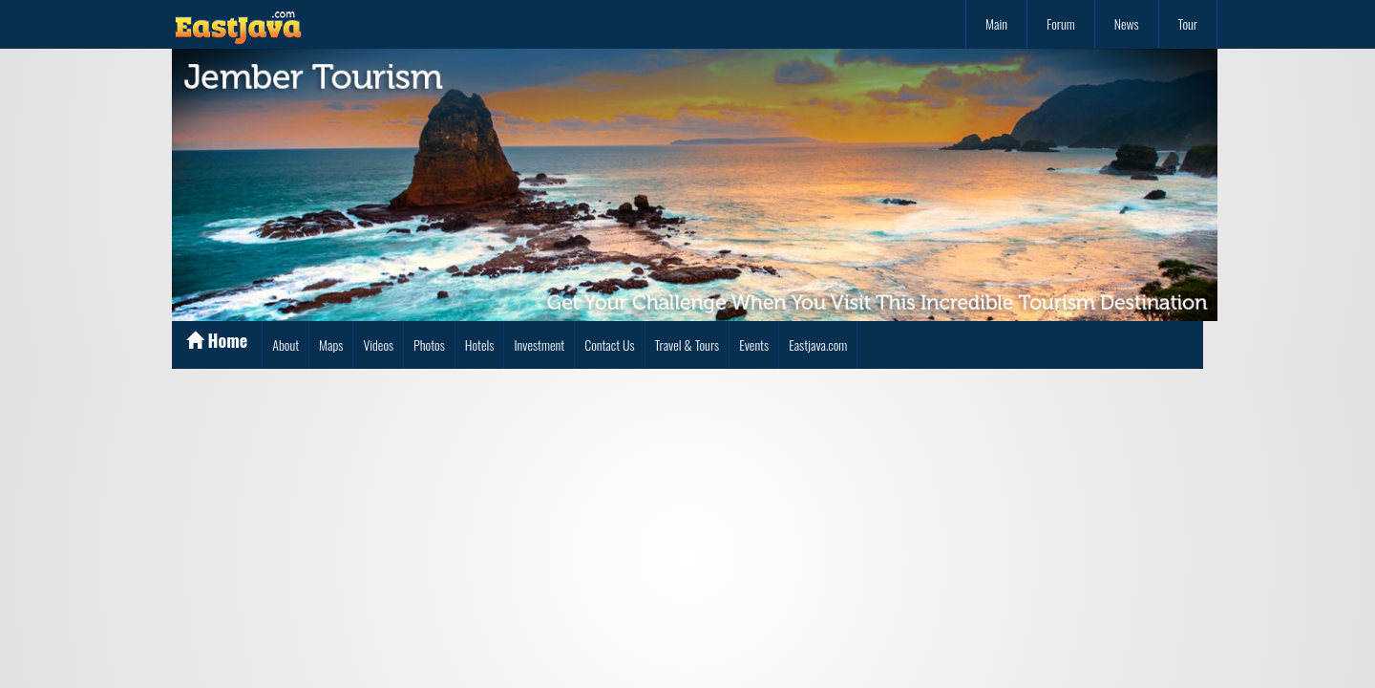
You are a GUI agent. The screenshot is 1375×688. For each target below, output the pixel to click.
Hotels (480, 344)
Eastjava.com (818, 344)
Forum (1061, 23)
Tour (1187, 23)
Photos (429, 344)
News (1126, 23)
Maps (331, 344)
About (285, 344)
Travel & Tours (687, 344)
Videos (378, 344)
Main (996, 23)
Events (754, 344)
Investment (539, 344)
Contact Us (609, 344)
